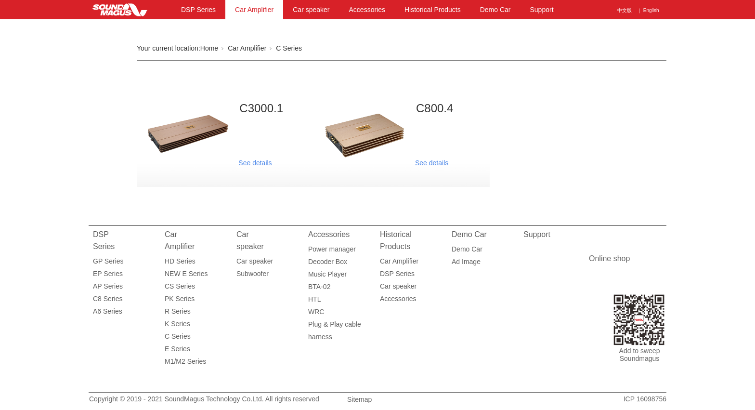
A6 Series (107, 311)
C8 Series (107, 299)
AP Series (108, 286)
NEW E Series (186, 274)
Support (541, 9)
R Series (178, 311)
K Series (177, 324)
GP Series (108, 261)
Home (209, 48)
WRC (316, 312)
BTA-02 (319, 287)
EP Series (108, 274)
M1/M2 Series (185, 361)
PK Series (180, 299)
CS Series (180, 286)
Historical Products (432, 9)
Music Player (327, 274)
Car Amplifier (254, 9)
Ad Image (466, 261)
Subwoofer (252, 274)
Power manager (332, 249)
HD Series (180, 261)
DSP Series (198, 9)
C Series (289, 48)
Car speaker (311, 9)
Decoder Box (327, 261)
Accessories (367, 9)
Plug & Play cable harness (334, 325)
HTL (314, 299)
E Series (177, 349)
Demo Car (495, 9)
